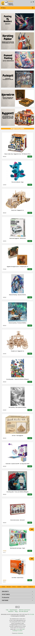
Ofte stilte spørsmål (23, 611)
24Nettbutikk (20, 633)
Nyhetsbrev (11, 611)
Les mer (18, 629)
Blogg (16, 611)
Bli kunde (9, 586)
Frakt (7, 609)
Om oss (14, 586)
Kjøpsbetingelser (13, 609)
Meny (3, 7)
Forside (3, 586)
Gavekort (19, 586)
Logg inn (24, 586)
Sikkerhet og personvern (24, 609)
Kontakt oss (30, 586)
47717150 (31, 614)
